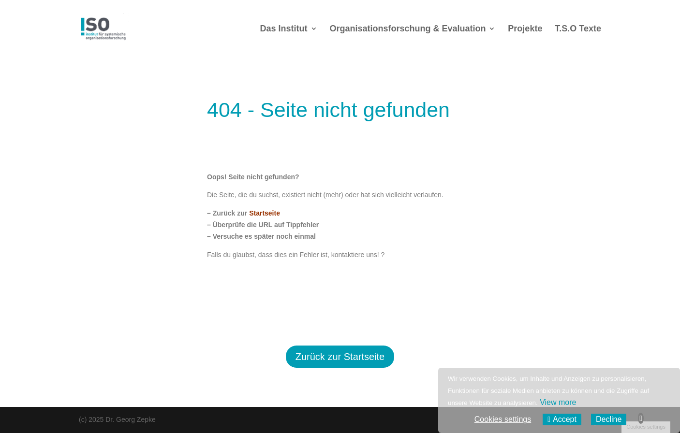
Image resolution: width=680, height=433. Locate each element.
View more (558, 402)
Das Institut (284, 29)
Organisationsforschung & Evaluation (407, 29)
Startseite (264, 213)
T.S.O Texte (578, 29)
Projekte (525, 29)
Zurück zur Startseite (340, 356)
